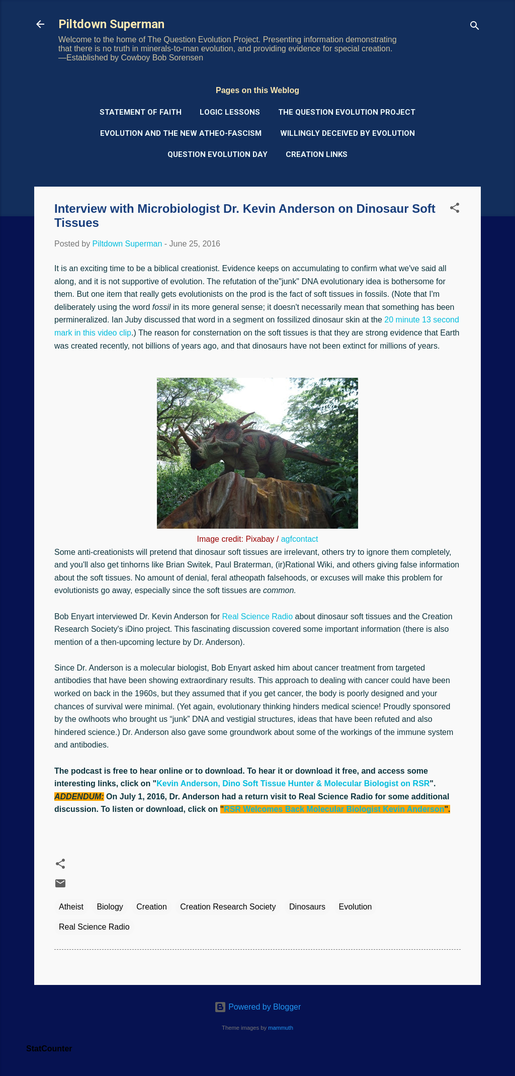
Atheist (71, 906)
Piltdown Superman (111, 24)
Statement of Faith (141, 112)
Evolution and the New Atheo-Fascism (181, 133)
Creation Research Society (228, 906)
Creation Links (317, 154)
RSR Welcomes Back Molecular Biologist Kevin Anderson (334, 809)
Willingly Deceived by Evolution (347, 133)
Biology (110, 906)
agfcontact (299, 539)
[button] (455, 209)
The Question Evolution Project (346, 112)
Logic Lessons (230, 112)
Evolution (355, 906)
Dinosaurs (307, 906)
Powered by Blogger (257, 1007)
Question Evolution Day (217, 154)
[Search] (475, 27)
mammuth (280, 1028)
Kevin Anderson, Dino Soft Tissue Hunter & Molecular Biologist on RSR (293, 783)
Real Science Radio (257, 616)
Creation (151, 906)
